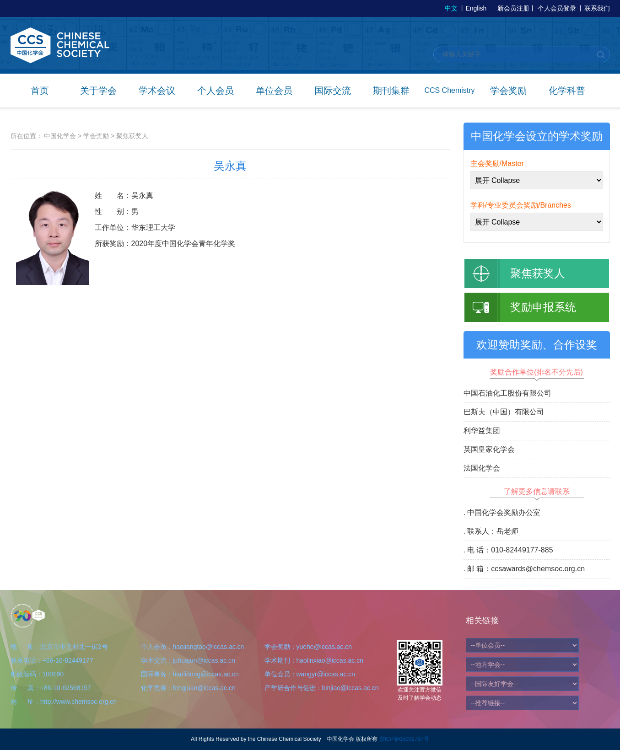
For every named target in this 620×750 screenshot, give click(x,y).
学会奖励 (508, 91)
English (475, 8)
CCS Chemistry (449, 90)
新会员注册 (513, 8)
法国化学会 (482, 468)
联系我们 (597, 8)
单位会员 (274, 91)
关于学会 (98, 91)
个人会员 (215, 91)
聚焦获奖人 (132, 135)
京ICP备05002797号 (404, 739)
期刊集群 (391, 91)
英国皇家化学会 (489, 449)
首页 (40, 91)
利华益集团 (482, 430)
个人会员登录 (557, 8)
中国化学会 (60, 135)
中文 (451, 8)
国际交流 (332, 91)
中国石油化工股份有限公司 (507, 393)
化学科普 (567, 91)
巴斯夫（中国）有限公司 (504, 412)
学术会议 (157, 91)
